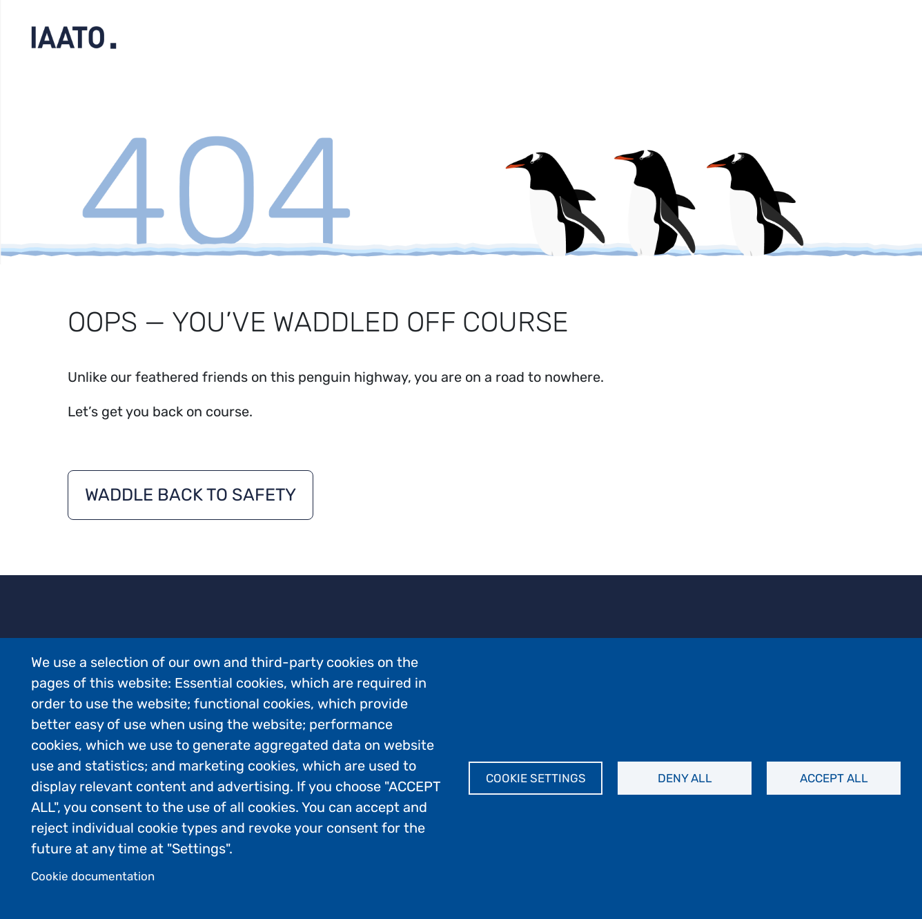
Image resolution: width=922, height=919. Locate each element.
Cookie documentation (93, 876)
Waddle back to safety (190, 495)
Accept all (834, 778)
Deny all (685, 778)
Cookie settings (536, 778)
